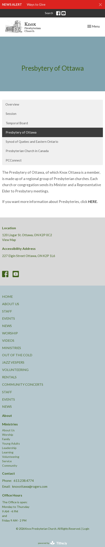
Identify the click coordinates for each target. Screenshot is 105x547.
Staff (7, 311)
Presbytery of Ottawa (21, 132)
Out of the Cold (17, 355)
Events (8, 318)
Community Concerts (22, 384)
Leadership (9, 448)
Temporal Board (17, 123)
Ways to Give (36, 4)
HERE (92, 201)
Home (7, 296)
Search (49, 13)
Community (9, 465)
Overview (12, 104)
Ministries (11, 348)
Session (11, 113)
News (7, 326)
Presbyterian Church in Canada (27, 151)
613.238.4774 (24, 480)
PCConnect (14, 160)
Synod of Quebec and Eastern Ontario (32, 141)
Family (6, 439)
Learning (7, 452)
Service (7, 461)
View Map (9, 240)
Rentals (9, 377)
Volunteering (15, 370)
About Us (10, 304)
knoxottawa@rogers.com (29, 486)
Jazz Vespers (13, 362)
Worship (10, 333)
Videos (8, 340)
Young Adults (11, 443)
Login (86, 528)
